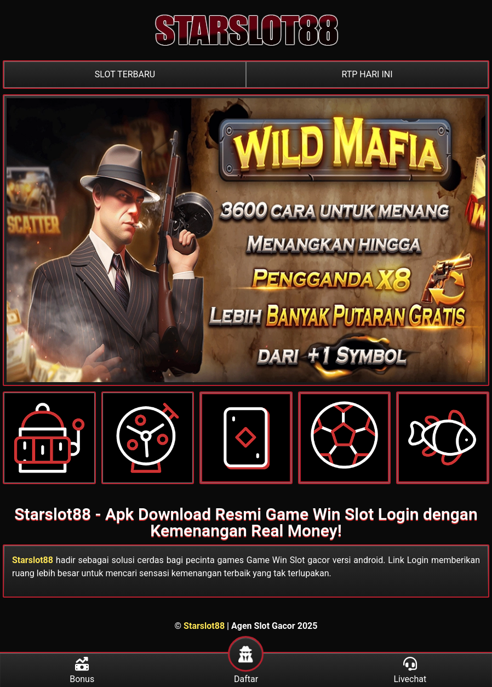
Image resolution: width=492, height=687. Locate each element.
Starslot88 (32, 560)
